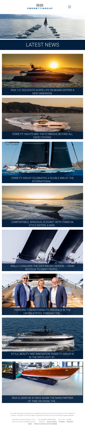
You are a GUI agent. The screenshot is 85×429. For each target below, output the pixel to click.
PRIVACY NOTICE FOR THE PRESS (45, 424)
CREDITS (42, 422)
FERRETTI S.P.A (30, 419)
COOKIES (62, 422)
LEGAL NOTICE (52, 422)
